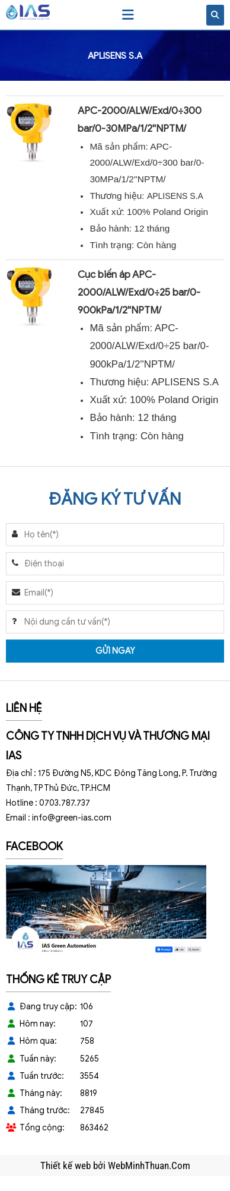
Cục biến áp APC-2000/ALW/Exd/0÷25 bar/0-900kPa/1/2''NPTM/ (139, 292)
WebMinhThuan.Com (149, 1165)
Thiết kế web (66, 1165)
